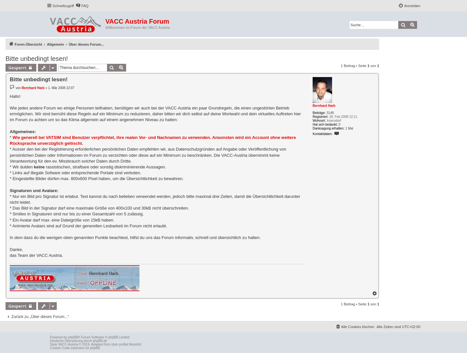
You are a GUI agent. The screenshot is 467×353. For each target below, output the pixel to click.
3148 (330, 113)
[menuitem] (82, 6)
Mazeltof (135, 344)
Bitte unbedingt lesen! (37, 58)
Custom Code (60, 348)
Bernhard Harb (324, 106)
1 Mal (349, 128)
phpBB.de (100, 341)
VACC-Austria (68, 344)
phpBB (73, 337)
